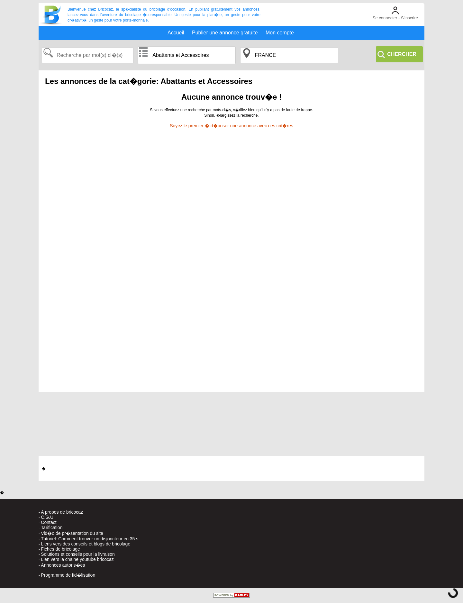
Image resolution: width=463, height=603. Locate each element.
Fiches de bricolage (60, 549)
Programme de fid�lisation (68, 575)
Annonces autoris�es (63, 565)
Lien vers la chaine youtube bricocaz (77, 559)
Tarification (51, 527)
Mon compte (280, 32)
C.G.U (47, 517)
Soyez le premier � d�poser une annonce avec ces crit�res (231, 125)
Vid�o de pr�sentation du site (72, 533)
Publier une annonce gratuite (225, 32)
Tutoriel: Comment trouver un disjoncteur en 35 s (89, 538)
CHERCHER (401, 54)
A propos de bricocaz (62, 512)
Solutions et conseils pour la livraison (78, 554)
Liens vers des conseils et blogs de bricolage (85, 543)
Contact (48, 522)
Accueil (176, 32)
